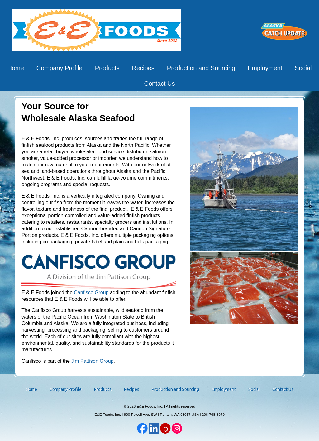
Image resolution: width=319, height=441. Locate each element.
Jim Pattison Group (92, 361)
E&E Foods (97, 32)
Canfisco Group (91, 292)
